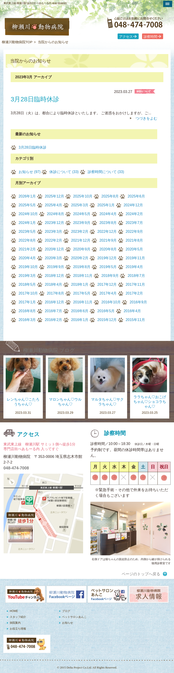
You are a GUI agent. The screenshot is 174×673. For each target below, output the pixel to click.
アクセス (126, 36)
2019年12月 (107, 258)
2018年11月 (82, 276)
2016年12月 (54, 302)
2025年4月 (53, 205)
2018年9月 (110, 276)
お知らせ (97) (30, 172)
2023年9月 (82, 223)
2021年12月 (80, 240)
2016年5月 (106, 311)
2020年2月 (80, 258)
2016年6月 (80, 311)
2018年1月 (80, 284)
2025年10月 (82, 196)
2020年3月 (53, 258)
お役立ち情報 (18, 628)
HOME (14, 611)
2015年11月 (135, 320)
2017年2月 (134, 293)
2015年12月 (107, 320)
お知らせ (67, 622)
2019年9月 (55, 267)
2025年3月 (80, 205)
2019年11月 (135, 258)
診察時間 (150, 36)
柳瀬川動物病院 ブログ (49, 350)
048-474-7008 (16, 468)
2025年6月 (136, 196)
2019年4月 (134, 267)
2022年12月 (107, 231)
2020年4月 (27, 258)
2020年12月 (54, 249)
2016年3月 (27, 320)
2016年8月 (27, 311)
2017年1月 (27, 302)
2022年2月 (53, 240)
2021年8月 (134, 240)
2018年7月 (136, 276)
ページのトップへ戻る (141, 574)
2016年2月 (53, 320)
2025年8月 (110, 196)
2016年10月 (111, 302)
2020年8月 (108, 249)
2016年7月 (53, 311)
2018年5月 (27, 284)
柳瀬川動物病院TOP (17, 42)
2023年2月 (80, 231)
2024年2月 (134, 214)
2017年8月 (55, 293)
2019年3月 (27, 276)
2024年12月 (133, 205)
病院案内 (15, 622)
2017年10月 (28, 293)
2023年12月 (54, 223)
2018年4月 (53, 284)
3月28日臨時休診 (32, 147)
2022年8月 (27, 240)
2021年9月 (108, 240)
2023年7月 (134, 223)
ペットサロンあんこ (74, 616)
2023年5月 (27, 231)
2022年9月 (134, 231)
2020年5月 (134, 249)
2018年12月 (54, 276)
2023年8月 (108, 223)
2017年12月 (107, 284)
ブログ (66, 611)
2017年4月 (108, 293)
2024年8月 (55, 214)
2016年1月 (80, 320)
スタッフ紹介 (18, 616)
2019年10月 (28, 267)
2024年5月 (82, 214)
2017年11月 (135, 284)
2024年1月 (27, 223)
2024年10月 (28, 214)
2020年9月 (82, 249)
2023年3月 (53, 231)
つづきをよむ (146, 118)
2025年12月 (54, 196)
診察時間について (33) (106, 172)
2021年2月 (27, 249)
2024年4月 (108, 214)
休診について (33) (64, 172)
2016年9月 (138, 302)
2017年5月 (82, 293)
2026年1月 (27, 196)
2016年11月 (82, 302)
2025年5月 (27, 205)
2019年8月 (82, 267)
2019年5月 (108, 267)
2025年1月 (106, 205)
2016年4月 (132, 311)
